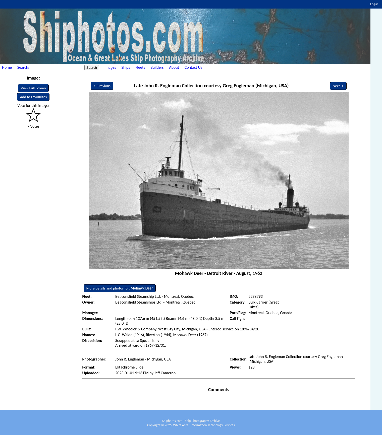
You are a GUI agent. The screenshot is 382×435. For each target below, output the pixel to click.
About (174, 67)
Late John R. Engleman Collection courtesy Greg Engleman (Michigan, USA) (211, 86)
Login (374, 4)
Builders (156, 67)
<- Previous (102, 86)
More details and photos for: (119, 288)
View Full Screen (33, 88)
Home (7, 67)
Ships (125, 67)
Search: (23, 67)
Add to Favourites (33, 97)
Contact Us (193, 67)
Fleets (140, 67)
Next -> (338, 86)
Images (110, 67)
